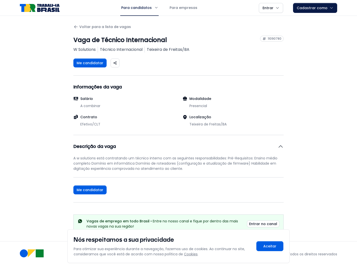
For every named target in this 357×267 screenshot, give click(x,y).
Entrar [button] (271, 7)
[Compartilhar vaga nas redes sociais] (115, 63)
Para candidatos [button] (139, 7)
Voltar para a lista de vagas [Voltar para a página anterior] (102, 27)
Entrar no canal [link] (263, 223)
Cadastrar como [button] (315, 7)
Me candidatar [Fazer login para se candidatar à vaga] (90, 62)
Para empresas (183, 7)
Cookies (191, 254)
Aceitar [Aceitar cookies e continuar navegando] (269, 246)
